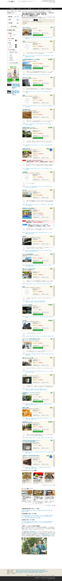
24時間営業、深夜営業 (14, 52)
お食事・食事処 (26, 516)
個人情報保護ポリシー (38, 577)
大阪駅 (29, 404)
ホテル (23, 516)
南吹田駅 (29, 106)
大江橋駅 (35, 404)
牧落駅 (33, 56)
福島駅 (26, 452)
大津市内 (40, 572)
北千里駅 (26, 124)
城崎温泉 (25, 571)
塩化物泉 (39, 517)
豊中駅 (46, 37)
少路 (31, 510)
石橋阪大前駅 (27, 56)
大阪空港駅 (51, 204)
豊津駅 (47, 91)
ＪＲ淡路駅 (30, 251)
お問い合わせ (53, 575)
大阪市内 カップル (27, 186)
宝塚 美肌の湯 (30, 437)
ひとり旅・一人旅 (42, 515)
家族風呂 (11, 58)
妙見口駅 (49, 437)
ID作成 (54, 2)
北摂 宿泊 (26, 37)
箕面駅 (41, 74)
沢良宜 (49, 510)
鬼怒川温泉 (46, 571)
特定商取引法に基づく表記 (45, 577)
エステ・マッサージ (33, 516)
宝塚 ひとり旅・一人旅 (38, 204)
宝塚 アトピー (35, 437)
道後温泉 (36, 571)
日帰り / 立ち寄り (13, 34)
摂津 (51, 510)
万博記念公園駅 (49, 123)
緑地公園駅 (26, 92)
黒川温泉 (39, 571)
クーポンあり (33, 21)
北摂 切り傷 (30, 74)
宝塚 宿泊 (26, 437)
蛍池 (25, 510)
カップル (41, 516)
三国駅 (35, 187)
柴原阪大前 (28, 510)
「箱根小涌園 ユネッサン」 (33, 531)
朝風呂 (31, 517)
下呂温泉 (29, 571)
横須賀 (21, 572)
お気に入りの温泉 (45, 1)
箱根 (19, 571)
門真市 (27, 511)
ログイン (50, 2)
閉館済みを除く (39, 21)
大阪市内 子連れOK (33, 186)
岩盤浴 (26, 517)
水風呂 (50, 515)
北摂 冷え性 (34, 74)
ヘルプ (49, 575)
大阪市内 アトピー (46, 232)
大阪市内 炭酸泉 (27, 232)
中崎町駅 (32, 404)
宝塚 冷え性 (30, 283)
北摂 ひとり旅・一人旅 (33, 55)
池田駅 (52, 55)
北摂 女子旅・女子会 (36, 37)
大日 (25, 511)
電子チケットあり (26, 21)
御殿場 (30, 572)
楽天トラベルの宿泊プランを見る (37, 262)
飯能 (28, 572)
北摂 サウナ (39, 105)
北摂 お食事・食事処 (42, 37)
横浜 (16, 572)
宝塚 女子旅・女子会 (44, 204)
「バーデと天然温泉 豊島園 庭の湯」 (45, 535)
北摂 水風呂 (43, 105)
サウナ (23, 515)
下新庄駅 (26, 251)
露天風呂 (46, 515)
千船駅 (46, 283)
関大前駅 (50, 91)
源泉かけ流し (35, 517)
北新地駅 (26, 404)
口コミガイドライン (44, 575)
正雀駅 (49, 316)
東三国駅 (26, 187)
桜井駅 (31, 56)
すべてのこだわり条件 (14, 62)
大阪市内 (33, 572)
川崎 (18, 572)
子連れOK (38, 516)
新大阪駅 (33, 187)
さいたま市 (25, 572)
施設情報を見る (37, 48)
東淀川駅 (29, 187)
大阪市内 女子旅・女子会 (48, 186)
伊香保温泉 (33, 571)
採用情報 (54, 577)
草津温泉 (17, 571)
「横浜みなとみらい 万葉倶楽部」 (31, 533)
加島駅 (50, 283)
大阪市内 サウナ (49, 467)
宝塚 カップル (27, 204)
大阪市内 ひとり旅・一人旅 (40, 186)
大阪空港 (23, 510)
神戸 (42, 572)
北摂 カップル (30, 37)
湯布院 (43, 571)
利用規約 (50, 577)
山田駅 (45, 123)
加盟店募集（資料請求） (29, 575)
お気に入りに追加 (45, 48)
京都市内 (36, 572)
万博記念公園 (40, 510)
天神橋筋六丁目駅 (27, 354)
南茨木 (47, 510)
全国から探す (16, 16)
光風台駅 (42, 437)
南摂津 (23, 511)
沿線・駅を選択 (14, 26)
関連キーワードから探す (11, 573)
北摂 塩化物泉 (27, 168)
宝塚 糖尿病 (39, 437)
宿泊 (52, 515)
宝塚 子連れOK (32, 204)
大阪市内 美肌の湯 (41, 232)
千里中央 (34, 510)
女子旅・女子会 (48, 516)
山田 (37, 510)
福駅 (48, 283)
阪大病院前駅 (30, 124)
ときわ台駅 (45, 437)
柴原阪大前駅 (27, 38)
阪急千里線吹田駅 (50, 105)
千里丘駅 (26, 317)
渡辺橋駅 (35, 468)
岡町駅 (49, 37)
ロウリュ (23, 517)
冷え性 (45, 516)
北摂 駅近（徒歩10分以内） (47, 55)
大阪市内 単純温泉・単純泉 (34, 232)
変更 (17, 19)
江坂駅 (45, 91)
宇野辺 (44, 510)
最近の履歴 (52, 1)
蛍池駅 (51, 37)
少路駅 (49, 74)
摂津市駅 (52, 316)
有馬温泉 (22, 571)
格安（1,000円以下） (35, 515)
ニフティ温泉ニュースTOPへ (49, 505)
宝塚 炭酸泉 (27, 283)
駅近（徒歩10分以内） (27, 515)
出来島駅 (43, 283)
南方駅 (29, 233)
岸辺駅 (47, 316)
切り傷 (29, 517)
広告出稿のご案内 (37, 575)
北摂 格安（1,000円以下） (33, 105)
